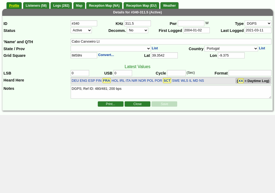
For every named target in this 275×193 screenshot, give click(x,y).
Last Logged (232, 30)
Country (196, 49)
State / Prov (14, 49)
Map (79, 6)
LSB (7, 73)
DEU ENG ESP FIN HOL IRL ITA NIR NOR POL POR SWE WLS (130, 80)
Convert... (106, 55)
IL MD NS (196, 81)
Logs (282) (61, 6)
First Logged (170, 30)
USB (108, 73)
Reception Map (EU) (141, 6)
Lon (213, 55)
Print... (110, 104)
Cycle (161, 73)
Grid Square (14, 55)
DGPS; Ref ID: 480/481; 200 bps (171, 92)
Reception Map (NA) (104, 6)
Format (221, 73)
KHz (119, 23)
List (155, 48)
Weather (169, 6)
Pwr (173, 23)
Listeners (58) (36, 6)
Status (9, 30)
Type (239, 23)
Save (164, 104)
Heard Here (13, 80)
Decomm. (117, 30)
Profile (14, 6)
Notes (8, 88)
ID (5, 23)
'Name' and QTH (18, 42)
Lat (147, 55)
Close (137, 104)
